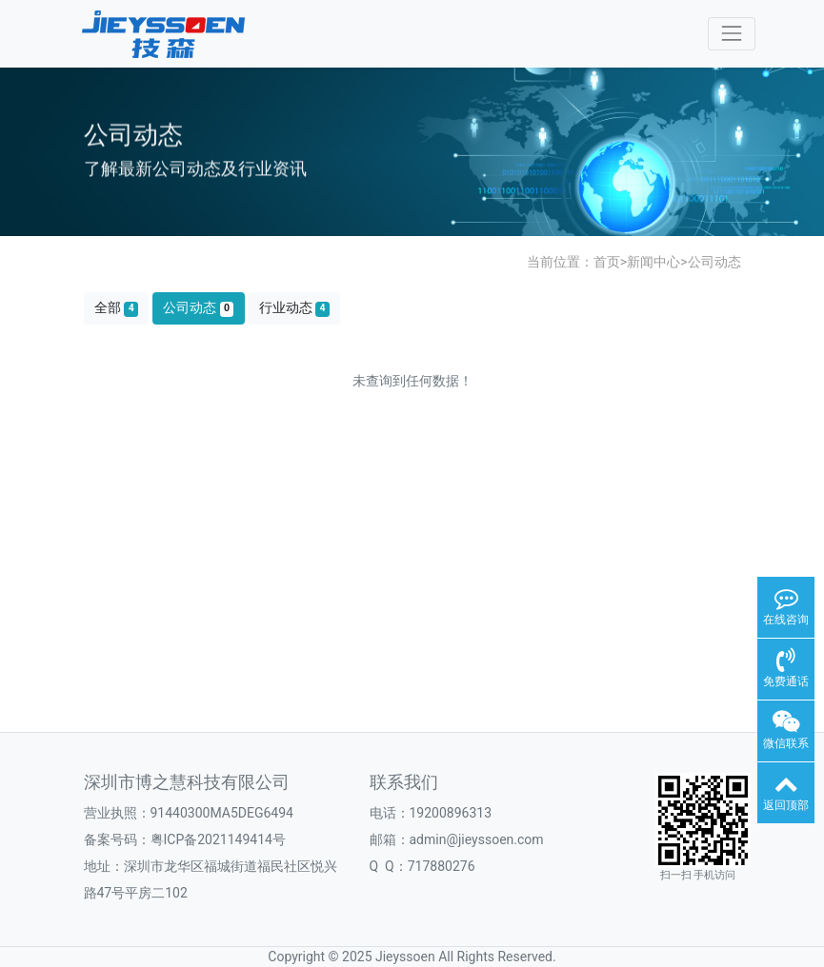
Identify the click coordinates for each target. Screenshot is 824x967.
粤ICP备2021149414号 (218, 839)
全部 (116, 308)
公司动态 (714, 261)
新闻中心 (653, 261)
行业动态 (294, 308)
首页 (606, 261)
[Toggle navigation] (731, 33)
